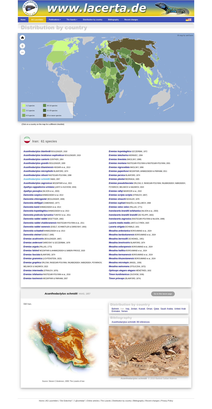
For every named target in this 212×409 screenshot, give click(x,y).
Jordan (134, 309)
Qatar (156, 309)
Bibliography (138, 401)
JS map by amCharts (185, 35)
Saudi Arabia (166, 309)
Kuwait (142, 309)
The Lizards (106, 401)
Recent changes (152, 401)
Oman (149, 309)
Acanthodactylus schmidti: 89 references (131, 322)
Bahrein (115, 309)
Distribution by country (122, 401)
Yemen (124, 311)
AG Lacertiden (52, 401)
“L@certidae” (79, 401)
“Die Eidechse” (66, 401)
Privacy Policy (167, 401)
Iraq (127, 309)
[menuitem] (124, 66)
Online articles (93, 401)
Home (41, 401)
